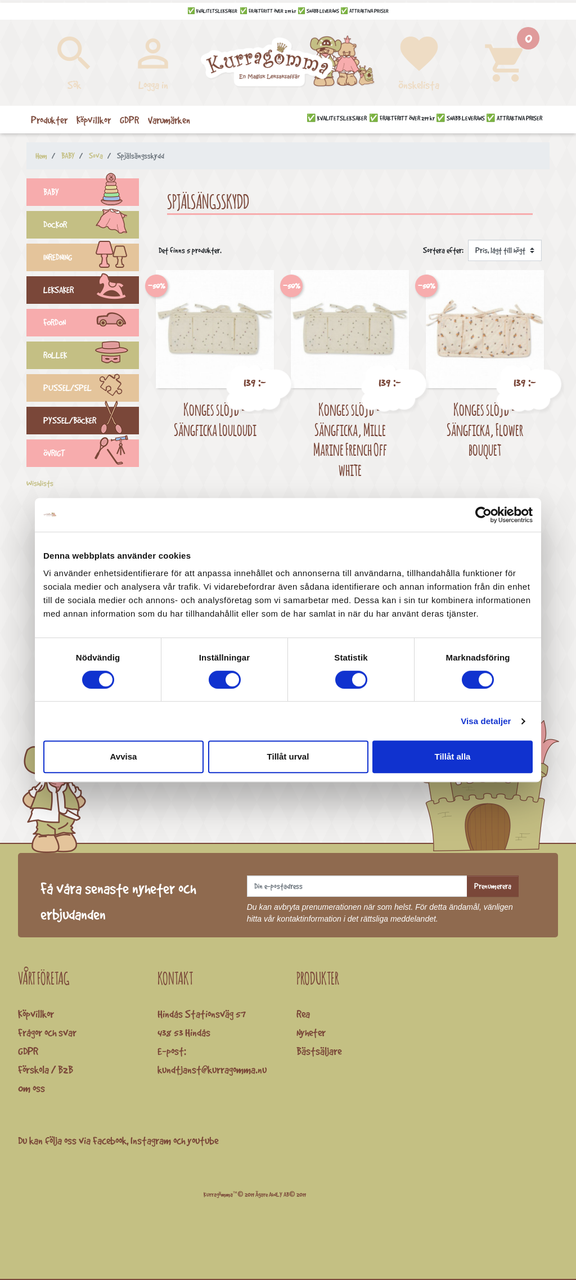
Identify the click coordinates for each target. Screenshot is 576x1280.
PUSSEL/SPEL (91, 389)
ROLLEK (91, 357)
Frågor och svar (47, 1032)
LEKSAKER (91, 291)
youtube (202, 1140)
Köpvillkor (36, 1014)
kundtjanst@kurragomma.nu (212, 1069)
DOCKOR (91, 226)
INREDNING (91, 259)
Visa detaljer (486, 721)
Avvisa (123, 756)
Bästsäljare (318, 1051)
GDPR (28, 1051)
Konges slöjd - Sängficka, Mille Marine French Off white (350, 439)
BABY (91, 193)
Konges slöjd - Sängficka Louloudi (215, 419)
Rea (303, 1014)
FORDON (91, 324)
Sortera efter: (443, 250)
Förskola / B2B (45, 1069)
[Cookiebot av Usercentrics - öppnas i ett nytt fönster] (483, 514)
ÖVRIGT (91, 455)
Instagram (150, 1140)
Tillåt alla (453, 756)
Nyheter (311, 1032)
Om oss (31, 1088)
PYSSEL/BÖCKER (91, 422)
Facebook (110, 1140)
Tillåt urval (288, 756)
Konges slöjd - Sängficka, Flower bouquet (485, 429)
